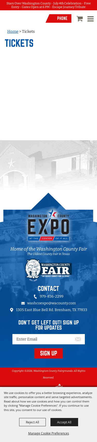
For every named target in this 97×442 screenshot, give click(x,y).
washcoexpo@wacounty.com (51, 303)
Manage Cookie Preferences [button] (48, 433)
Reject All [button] (32, 422)
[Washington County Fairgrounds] (21, 23)
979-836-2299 (51, 296)
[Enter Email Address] (48, 339)
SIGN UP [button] (48, 353)
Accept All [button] (64, 422)
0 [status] (80, 18)
